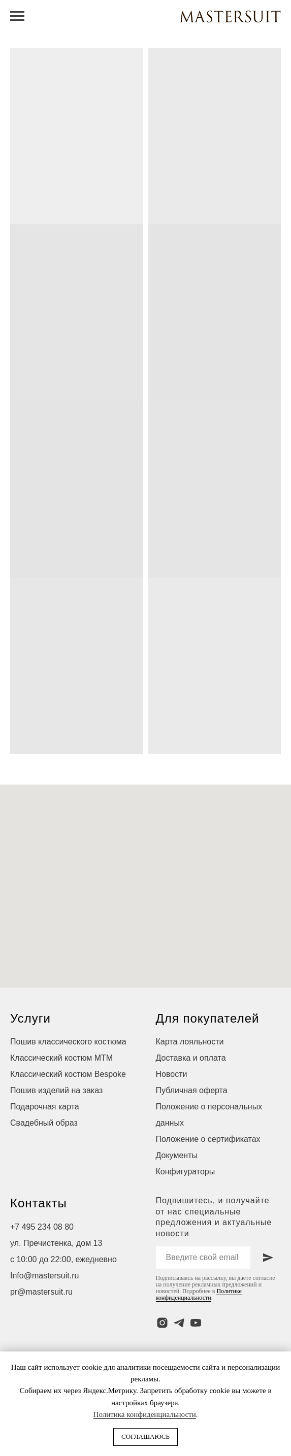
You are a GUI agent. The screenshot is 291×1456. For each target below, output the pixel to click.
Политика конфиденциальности (144, 1414)
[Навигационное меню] (17, 16)
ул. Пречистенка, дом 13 (56, 1243)
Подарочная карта (44, 1106)
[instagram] (162, 1322)
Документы (177, 1155)
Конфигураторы (185, 1171)
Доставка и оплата (191, 1058)
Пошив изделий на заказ (56, 1090)
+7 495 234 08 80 (42, 1227)
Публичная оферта (192, 1090)
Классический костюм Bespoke (68, 1074)
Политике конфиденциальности (199, 1294)
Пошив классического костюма (68, 1041)
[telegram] (179, 1322)
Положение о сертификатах (208, 1139)
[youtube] (195, 1322)
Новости (171, 1074)
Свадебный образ (44, 1123)
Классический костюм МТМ (61, 1058)
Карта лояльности (190, 1041)
